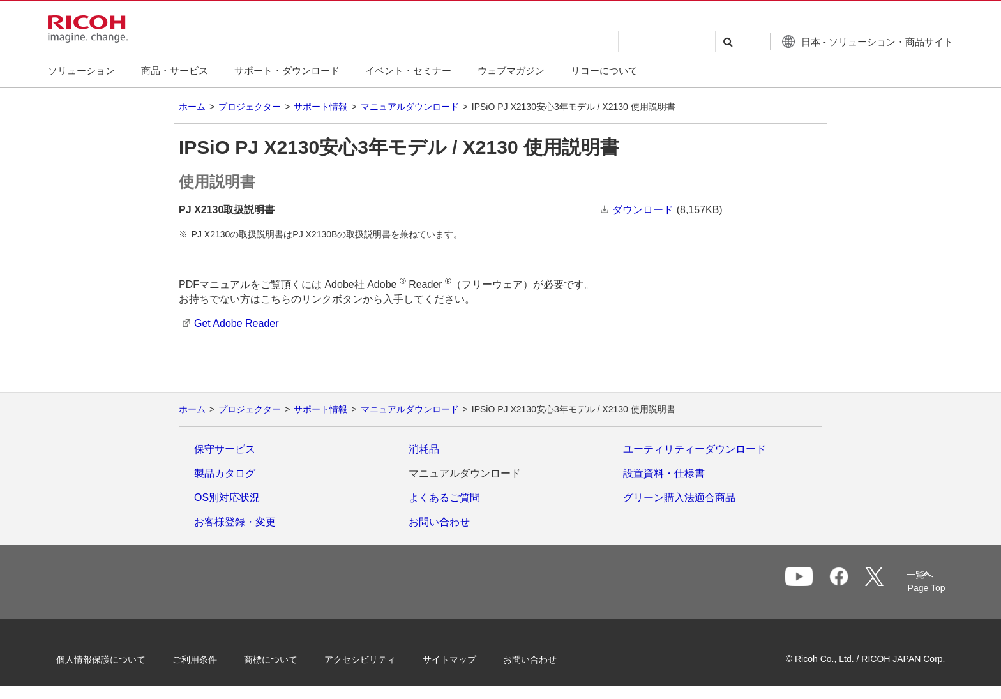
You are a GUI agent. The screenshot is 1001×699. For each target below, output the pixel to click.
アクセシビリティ (376, 659)
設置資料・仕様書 (664, 473)
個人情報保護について (117, 659)
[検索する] (707, 41)
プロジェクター (249, 106)
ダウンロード (643, 209)
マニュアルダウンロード (410, 106)
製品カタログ (224, 473)
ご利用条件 (211, 659)
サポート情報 (320, 106)
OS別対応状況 (227, 497)
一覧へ (861, 583)
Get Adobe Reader (236, 323)
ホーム (192, 106)
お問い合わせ (439, 521)
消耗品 (424, 449)
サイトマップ (466, 659)
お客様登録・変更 (235, 521)
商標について (287, 659)
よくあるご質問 (444, 497)
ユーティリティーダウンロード (694, 449)
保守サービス (224, 449)
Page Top (909, 588)
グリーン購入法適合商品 (679, 497)
